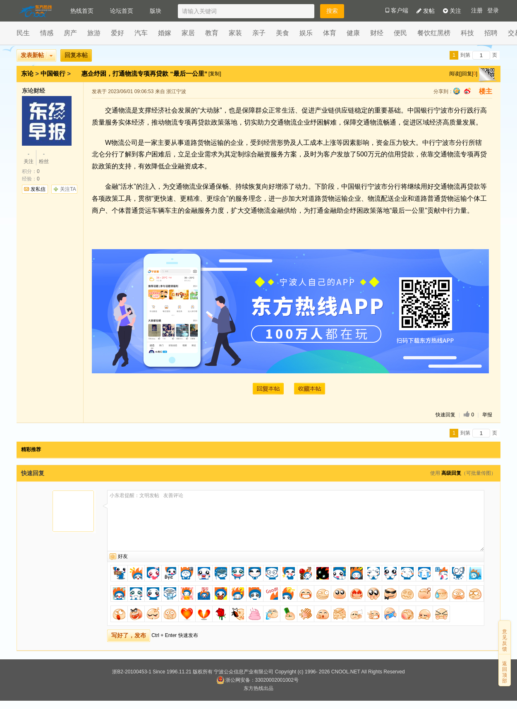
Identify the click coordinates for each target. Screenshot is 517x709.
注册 (477, 10)
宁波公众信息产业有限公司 (243, 672)
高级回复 (451, 473)
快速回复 (445, 415)
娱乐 (306, 32)
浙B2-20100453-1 (131, 672)
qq (456, 91)
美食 (282, 32)
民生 (23, 32)
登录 (493, 10)
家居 (188, 32)
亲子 (259, 32)
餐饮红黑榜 (433, 32)
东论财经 (33, 90)
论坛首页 (121, 10)
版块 (155, 10)
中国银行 (53, 73)
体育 (329, 32)
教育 (211, 32)
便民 (400, 32)
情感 (46, 32)
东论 (27, 73)
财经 (376, 32)
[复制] (214, 74)
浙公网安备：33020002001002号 (257, 680)
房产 (70, 32)
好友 (123, 556)
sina (467, 91)
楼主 (485, 91)
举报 (487, 415)
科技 (467, 32)
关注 (452, 10)
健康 (353, 32)
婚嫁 (164, 32)
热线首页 (81, 10)
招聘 (491, 32)
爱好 (117, 32)
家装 (235, 32)
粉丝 (44, 157)
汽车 (141, 32)
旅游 (94, 32)
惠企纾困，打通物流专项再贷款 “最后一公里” (145, 73)
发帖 (425, 10)
